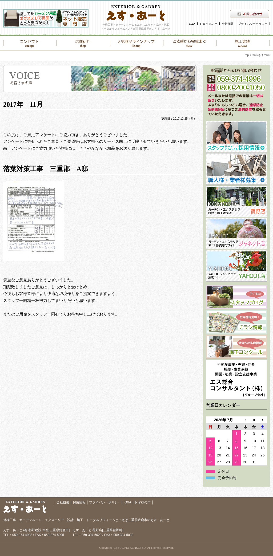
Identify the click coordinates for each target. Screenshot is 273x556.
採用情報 (79, 502)
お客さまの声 (208, 23)
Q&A (192, 23)
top (247, 55)
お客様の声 (143, 502)
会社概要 (228, 23)
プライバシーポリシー (252, 23)
